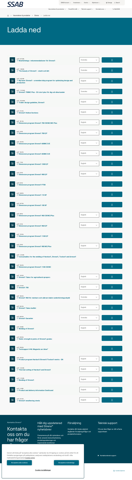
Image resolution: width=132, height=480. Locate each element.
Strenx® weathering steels (28, 401)
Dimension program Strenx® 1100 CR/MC (34, 267)
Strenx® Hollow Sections (27, 113)
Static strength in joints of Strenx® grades (34, 339)
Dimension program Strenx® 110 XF (32, 195)
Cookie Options (119, 471)
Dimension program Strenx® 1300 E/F (32, 164)
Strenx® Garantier (25, 318)
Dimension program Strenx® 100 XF (32, 205)
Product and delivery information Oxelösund (35, 390)
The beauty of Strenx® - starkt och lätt (33, 71)
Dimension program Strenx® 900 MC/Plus (34, 246)
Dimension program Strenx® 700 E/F (32, 133)
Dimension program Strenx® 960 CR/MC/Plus (35, 216)
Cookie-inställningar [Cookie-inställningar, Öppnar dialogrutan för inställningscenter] (43, 470)
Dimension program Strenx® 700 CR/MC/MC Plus (37, 123)
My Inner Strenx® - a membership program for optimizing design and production (44, 82)
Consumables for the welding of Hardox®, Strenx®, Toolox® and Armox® (46, 257)
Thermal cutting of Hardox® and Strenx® (34, 370)
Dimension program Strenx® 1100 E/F (32, 236)
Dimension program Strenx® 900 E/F (32, 174)
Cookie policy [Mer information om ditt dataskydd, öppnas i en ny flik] (30, 458)
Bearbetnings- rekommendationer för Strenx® (36, 61)
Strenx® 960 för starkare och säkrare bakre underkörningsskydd (43, 298)
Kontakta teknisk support (107, 455)
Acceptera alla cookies (24, 463)
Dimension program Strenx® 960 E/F (32, 226)
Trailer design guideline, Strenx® (31, 103)
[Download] (112, 60)
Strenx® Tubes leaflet (26, 308)
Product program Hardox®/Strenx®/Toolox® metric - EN (40, 360)
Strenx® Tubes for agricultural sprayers (33, 277)
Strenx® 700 (22, 288)
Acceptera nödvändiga (61, 463)
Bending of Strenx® (25, 380)
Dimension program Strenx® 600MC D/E (33, 144)
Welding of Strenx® (25, 329)
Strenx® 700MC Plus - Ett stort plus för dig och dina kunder (41, 92)
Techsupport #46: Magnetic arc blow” (32, 349)
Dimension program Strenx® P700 (31, 185)
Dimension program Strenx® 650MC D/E (33, 154)
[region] (43, 461)
